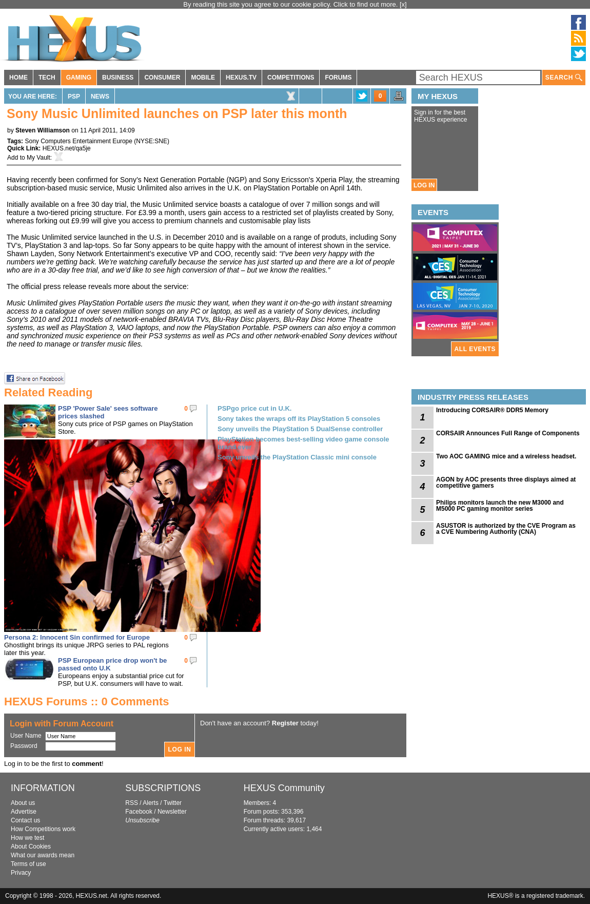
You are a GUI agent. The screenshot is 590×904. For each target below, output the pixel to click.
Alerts (151, 802)
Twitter (173, 802)
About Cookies (31, 846)
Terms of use (28, 864)
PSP (74, 96)
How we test (27, 837)
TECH (46, 77)
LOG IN (424, 185)
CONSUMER (162, 77)
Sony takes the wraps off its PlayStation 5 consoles (299, 418)
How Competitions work (43, 829)
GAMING (78, 77)
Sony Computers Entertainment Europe (78, 141)
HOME (18, 77)
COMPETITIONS (290, 77)
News (100, 96)
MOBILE (203, 77)
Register (285, 723)
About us (23, 802)
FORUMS (338, 77)
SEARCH (563, 78)
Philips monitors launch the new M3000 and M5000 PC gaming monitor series (500, 505)
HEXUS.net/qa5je (67, 148)
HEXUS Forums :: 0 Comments (86, 701)
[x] (403, 4)
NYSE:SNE (151, 141)
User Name (26, 735)
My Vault (38, 157)
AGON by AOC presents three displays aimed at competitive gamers (506, 482)
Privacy (21, 872)
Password (23, 745)
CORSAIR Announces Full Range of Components (508, 433)
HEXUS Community (284, 788)
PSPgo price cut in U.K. (254, 408)
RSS (131, 802)
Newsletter (172, 811)
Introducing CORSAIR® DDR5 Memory (492, 410)
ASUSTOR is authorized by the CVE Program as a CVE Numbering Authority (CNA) (506, 529)
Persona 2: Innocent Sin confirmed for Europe (77, 637)
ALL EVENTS (475, 349)
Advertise (23, 811)
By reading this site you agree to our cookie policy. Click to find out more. (291, 4)
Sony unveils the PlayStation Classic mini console (297, 457)
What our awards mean (42, 855)
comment (87, 763)
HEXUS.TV (241, 77)
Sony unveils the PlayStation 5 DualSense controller (300, 429)
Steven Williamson (42, 130)
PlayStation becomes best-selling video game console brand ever (303, 443)
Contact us (25, 820)
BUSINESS (117, 77)
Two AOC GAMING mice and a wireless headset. (506, 456)
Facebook (138, 811)
